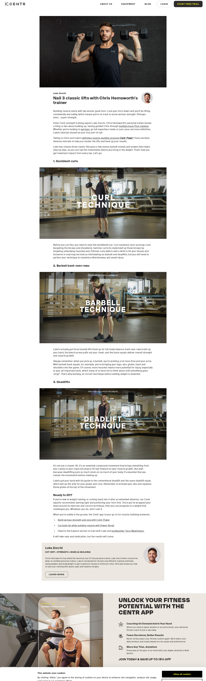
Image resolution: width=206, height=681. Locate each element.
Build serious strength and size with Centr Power (84, 519)
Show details (44, 675)
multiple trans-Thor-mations (133, 126)
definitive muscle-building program (107, 138)
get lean (85, 129)
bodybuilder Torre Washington (128, 530)
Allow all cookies (182, 661)
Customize (182, 669)
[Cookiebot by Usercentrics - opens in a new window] (18, 675)
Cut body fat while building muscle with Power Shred (86, 525)
